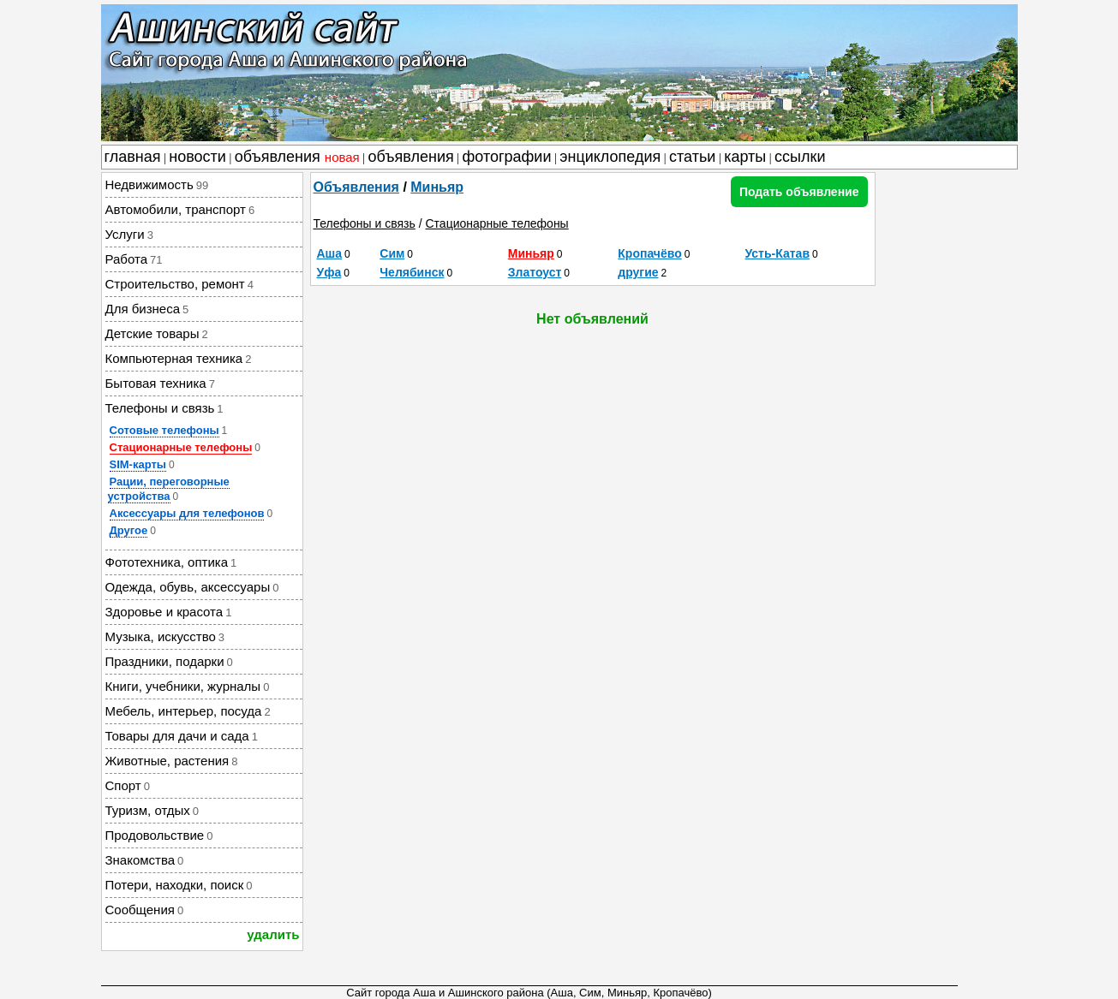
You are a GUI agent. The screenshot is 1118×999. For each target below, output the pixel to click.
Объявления (356, 187)
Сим (392, 253)
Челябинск (412, 272)
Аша (330, 253)
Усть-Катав (777, 253)
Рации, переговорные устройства (169, 488)
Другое (129, 530)
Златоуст (535, 272)
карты (745, 156)
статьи (692, 156)
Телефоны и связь (365, 223)
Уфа (329, 272)
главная (133, 156)
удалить (273, 934)
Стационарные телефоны (181, 447)
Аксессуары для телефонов (187, 513)
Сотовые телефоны (164, 430)
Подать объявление (799, 192)
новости (197, 156)
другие (638, 272)
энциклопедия (610, 156)
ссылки (799, 156)
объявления (297, 156)
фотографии (507, 156)
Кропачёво (649, 253)
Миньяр (436, 187)
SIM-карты (138, 464)
